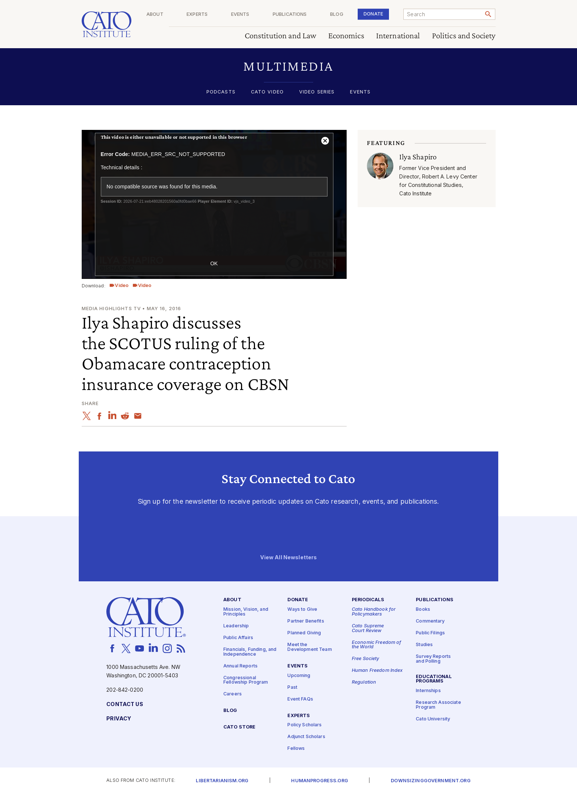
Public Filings (430, 633)
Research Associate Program (438, 705)
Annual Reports (240, 666)
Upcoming (298, 675)
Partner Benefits (305, 621)
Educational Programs (434, 679)
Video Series (317, 92)
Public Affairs (238, 637)
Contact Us (124, 704)
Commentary (430, 621)
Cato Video (267, 92)
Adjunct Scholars (306, 737)
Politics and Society (464, 36)
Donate (378, 14)
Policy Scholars (304, 725)
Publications (305, 14)
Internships (428, 690)
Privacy (118, 719)
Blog (347, 14)
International (398, 36)
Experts (222, 14)
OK (213, 263)
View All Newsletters (288, 557)
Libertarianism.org (222, 781)
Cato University (433, 719)
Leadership (236, 626)
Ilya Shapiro (417, 156)
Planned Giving (304, 633)
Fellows (296, 749)
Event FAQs (300, 699)
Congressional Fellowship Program (245, 680)
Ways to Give (302, 609)
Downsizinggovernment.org (430, 781)
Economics (346, 36)
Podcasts (221, 92)
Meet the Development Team (309, 647)
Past (292, 687)
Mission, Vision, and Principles (245, 612)
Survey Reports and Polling (433, 659)
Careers (232, 694)
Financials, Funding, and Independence (249, 652)
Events (261, 14)
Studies (424, 644)
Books (423, 609)
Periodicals (368, 600)
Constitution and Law (280, 36)
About (185, 14)
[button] (289, 66)
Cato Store (239, 727)
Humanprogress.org (319, 781)
